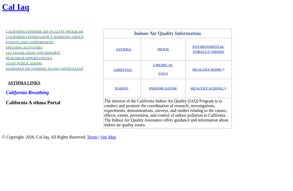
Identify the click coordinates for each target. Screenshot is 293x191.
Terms (92, 137)
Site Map (108, 137)
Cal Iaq (15, 7)
